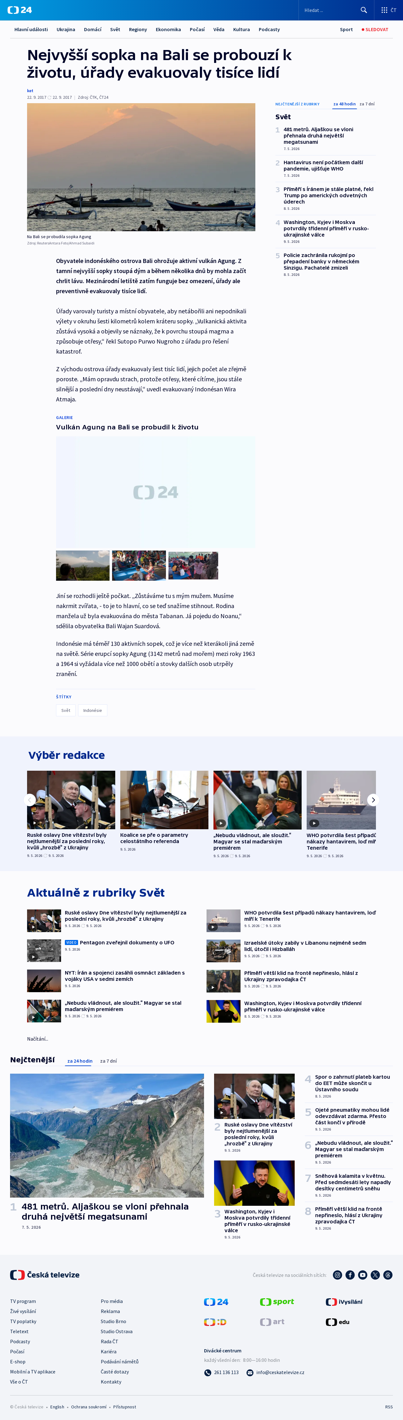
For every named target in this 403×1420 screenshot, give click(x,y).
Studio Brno (113, 1320)
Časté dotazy (115, 1371)
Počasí (197, 29)
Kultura (241, 29)
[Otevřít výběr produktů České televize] (388, 10)
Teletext (19, 1331)
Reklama (110, 1310)
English (57, 1406)
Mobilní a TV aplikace (32, 1371)
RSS (389, 1406)
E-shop (18, 1361)
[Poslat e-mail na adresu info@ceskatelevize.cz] (275, 1371)
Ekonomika (168, 29)
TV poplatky (23, 1320)
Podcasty (269, 29)
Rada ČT (109, 1341)
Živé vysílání (23, 1310)
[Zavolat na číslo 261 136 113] (221, 1371)
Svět (115, 29)
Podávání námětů (120, 1361)
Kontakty (111, 1381)
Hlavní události (31, 29)
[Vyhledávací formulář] (336, 10)
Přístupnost (124, 1406)
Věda (218, 29)
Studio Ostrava (117, 1331)
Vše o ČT (19, 1381)
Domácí (92, 29)
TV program (23, 1300)
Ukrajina (66, 29)
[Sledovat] (375, 29)
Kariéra (108, 1351)
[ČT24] (20, 10)
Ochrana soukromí (88, 1406)
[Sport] (346, 29)
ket (30, 90)
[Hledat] (364, 10)
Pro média (112, 1300)
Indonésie (92, 708)
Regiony (138, 29)
